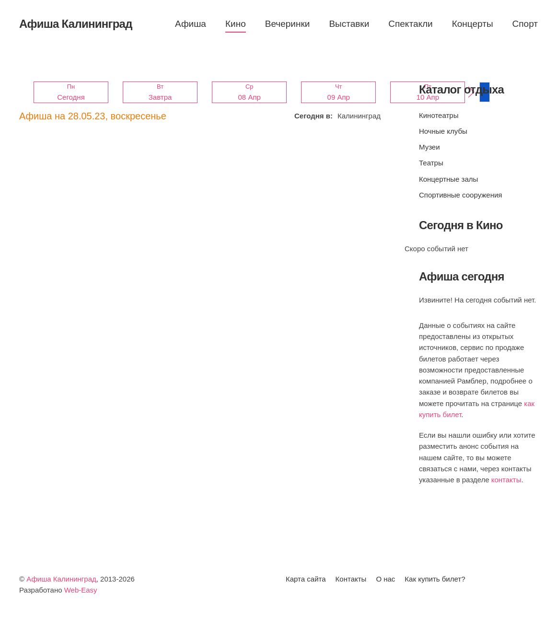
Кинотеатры (438, 115)
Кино (235, 24)
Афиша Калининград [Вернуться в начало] (75, 23)
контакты (506, 480)
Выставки (349, 24)
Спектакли (410, 24)
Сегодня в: (313, 116)
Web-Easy (80, 590)
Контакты (351, 579)
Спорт (525, 24)
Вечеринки (287, 24)
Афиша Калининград (61, 579)
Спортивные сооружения (460, 195)
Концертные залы (448, 179)
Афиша (190, 24)
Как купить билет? (435, 579)
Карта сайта (306, 579)
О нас (385, 579)
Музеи (429, 147)
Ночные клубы (443, 131)
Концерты (472, 24)
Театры (431, 163)
